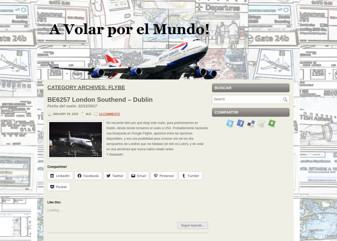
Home (256, 29)
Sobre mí (277, 29)
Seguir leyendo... (193, 225)
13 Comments (109, 114)
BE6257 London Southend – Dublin (127, 102)
